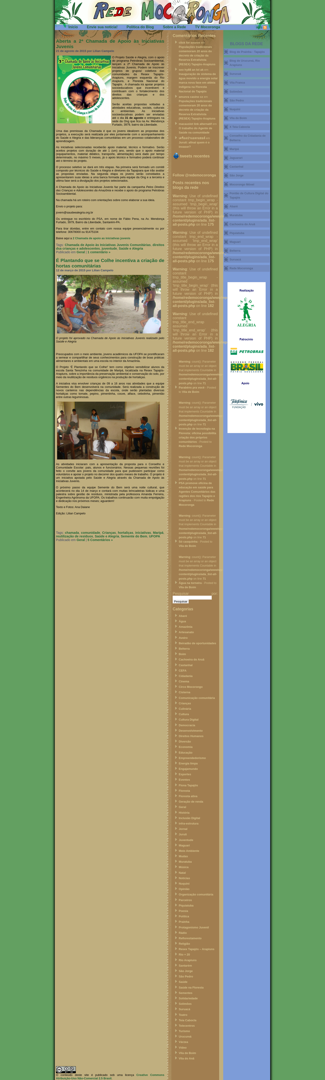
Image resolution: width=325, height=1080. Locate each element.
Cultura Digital (188, 719)
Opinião (184, 889)
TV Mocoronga (207, 27)
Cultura (184, 714)
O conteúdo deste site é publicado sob (85, 1075)
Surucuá (235, 73)
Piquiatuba (186, 905)
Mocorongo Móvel (242, 184)
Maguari (184, 845)
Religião (184, 943)
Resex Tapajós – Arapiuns (196, 949)
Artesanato (186, 632)
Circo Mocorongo (191, 687)
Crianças (109, 532)
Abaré (183, 616)
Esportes (185, 774)
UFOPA (154, 536)
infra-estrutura (188, 823)
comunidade (90, 532)
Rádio (183, 933)
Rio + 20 (184, 954)
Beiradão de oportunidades (197, 643)
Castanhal (186, 665)
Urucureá (185, 1036)
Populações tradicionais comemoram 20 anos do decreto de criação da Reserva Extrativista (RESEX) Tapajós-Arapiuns (197, 55)
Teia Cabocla (187, 1020)
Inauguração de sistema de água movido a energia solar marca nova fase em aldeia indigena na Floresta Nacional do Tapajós (198, 82)
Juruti (183, 834)
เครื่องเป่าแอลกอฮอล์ (192, 138)
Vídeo (183, 1047)
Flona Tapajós (188, 785)
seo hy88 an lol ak (191, 69)
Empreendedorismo (192, 758)
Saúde (183, 982)
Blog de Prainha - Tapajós (247, 52)
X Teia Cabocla (240, 127)
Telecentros (187, 1025)
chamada (72, 532)
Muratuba (185, 861)
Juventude (186, 840)
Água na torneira (190, 583)
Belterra (184, 648)
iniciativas (143, 532)
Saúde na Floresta (191, 987)
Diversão (185, 741)
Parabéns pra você (191, 387)
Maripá (158, 532)
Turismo (184, 1031)
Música (183, 867)
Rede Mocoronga (190, 446)
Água (182, 621)
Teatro (183, 1015)
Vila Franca (237, 82)
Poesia (183, 911)
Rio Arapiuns (188, 960)
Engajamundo (188, 769)
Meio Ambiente (189, 851)
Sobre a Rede (174, 27)
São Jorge (186, 971)
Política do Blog (140, 27)
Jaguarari (236, 157)
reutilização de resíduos (74, 536)
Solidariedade (188, 998)
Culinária (185, 708)
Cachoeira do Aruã (191, 659)
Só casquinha (188, 541)
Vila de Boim (190, 392)
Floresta (184, 790)
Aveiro (183, 638)
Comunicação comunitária (197, 698)
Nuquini (184, 883)
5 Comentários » (100, 540)
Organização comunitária (196, 894)
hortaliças (125, 532)
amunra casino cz (191, 96)
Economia (186, 747)
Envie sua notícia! (102, 27)
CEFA (182, 670)
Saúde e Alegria (131, 248)
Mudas (183, 856)
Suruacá (184, 1009)
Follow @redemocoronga (194, 175)
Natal (182, 872)
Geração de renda (191, 801)
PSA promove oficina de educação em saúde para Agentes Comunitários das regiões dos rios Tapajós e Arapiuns (197, 491)
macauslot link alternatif (195, 124)
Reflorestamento (190, 938)
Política (184, 916)
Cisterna (184, 692)
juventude (109, 248)
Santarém (185, 965)
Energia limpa (188, 763)
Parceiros (185, 900)
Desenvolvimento (191, 730)
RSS (259, 27)
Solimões (185, 1003)
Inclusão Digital (189, 818)
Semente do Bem (134, 536)
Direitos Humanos (191, 736)
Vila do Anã (186, 1058)
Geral (81, 252)
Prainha (184, 921)
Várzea (183, 1042)
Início (73, 27)
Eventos (184, 779)
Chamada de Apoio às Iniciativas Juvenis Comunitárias (108, 245)
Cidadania (186, 676)
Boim (182, 654)
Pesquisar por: (195, 593)
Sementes (185, 993)
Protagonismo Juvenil (194, 927)
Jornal (183, 829)
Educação (185, 752)
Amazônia (185, 626)
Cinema (184, 681)
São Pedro (186, 976)
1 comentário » (99, 252)
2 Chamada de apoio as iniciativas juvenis (101, 238)
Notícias (184, 878)
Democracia (187, 725)
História (184, 812)
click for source (189, 42)
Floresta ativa (188, 796)
